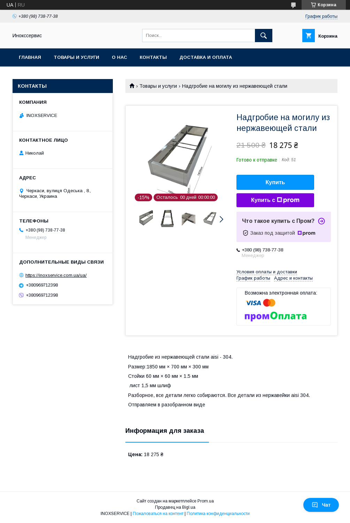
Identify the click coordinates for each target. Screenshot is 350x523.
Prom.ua (205, 501)
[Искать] (263, 35)
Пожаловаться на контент (158, 513)
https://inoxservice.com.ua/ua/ (56, 275)
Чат (321, 505)
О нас (119, 57)
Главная (30, 57)
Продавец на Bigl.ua (175, 507)
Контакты (153, 57)
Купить (275, 182)
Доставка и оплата (205, 57)
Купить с (275, 200)
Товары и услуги (76, 57)
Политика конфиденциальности (218, 513)
